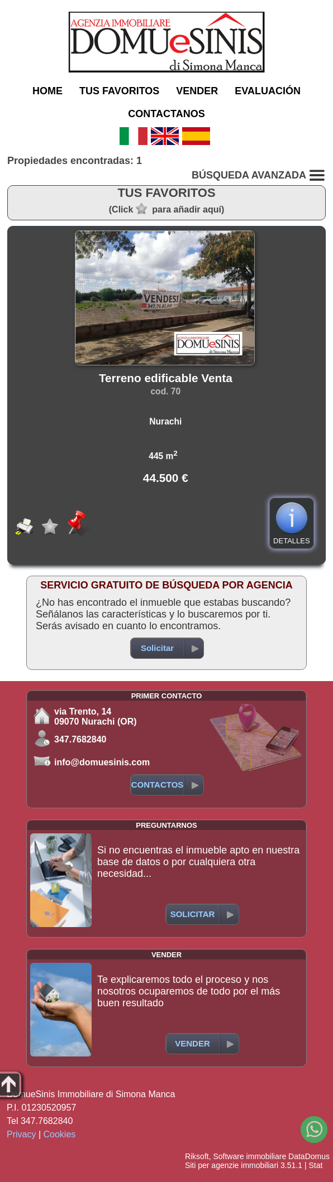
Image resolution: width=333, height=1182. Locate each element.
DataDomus (309, 1156)
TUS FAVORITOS (119, 91)
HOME (47, 91)
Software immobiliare (249, 1156)
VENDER (197, 91)
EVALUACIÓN (268, 91)
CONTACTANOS (166, 113)
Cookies (60, 1134)
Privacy (21, 1134)
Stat (315, 1165)
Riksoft (197, 1156)
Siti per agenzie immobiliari (231, 1165)
